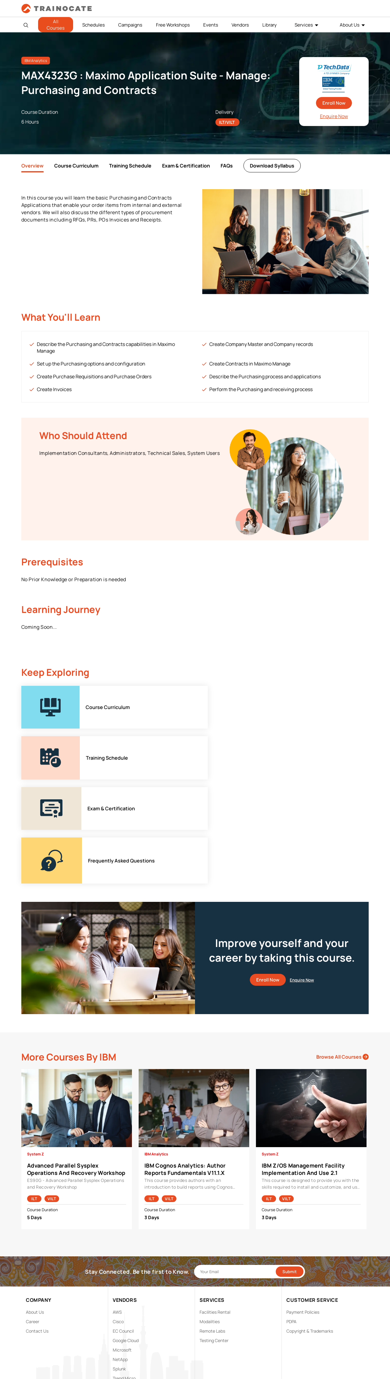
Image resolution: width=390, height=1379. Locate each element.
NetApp (120, 1259)
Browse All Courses (342, 956)
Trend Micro (124, 1277)
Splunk (119, 1268)
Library (269, 25)
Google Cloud (126, 1240)
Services (304, 25)
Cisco (118, 1221)
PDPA (291, 1221)
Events (210, 25)
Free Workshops (173, 25)
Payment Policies (302, 1211)
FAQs (227, 165)
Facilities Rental (215, 1211)
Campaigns (130, 25)
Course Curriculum (76, 165)
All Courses (56, 24)
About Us (350, 25)
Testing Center (214, 1240)
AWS (117, 1211)
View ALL (121, 1287)
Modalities (210, 1221)
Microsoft (122, 1249)
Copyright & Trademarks (309, 1230)
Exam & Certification (186, 165)
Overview (32, 165)
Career (32, 1221)
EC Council (123, 1230)
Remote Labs (212, 1230)
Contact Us (37, 1230)
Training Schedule (130, 165)
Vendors (240, 25)
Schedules (93, 25)
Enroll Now (334, 103)
